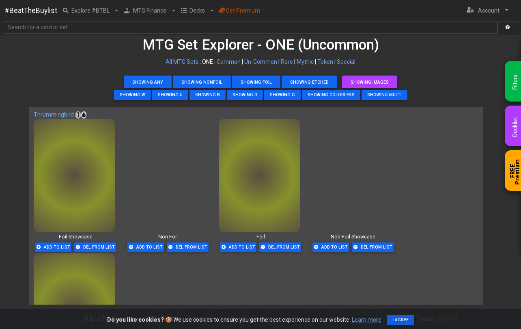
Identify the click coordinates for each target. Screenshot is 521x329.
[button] (90, 10)
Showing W (132, 94)
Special (346, 61)
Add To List (53, 247)
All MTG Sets (182, 61)
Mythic (305, 61)
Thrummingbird (54, 114)
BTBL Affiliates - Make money (204, 319)
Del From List (95, 247)
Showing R (245, 94)
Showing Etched (309, 82)
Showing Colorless (331, 94)
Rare (287, 61)
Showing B (207, 94)
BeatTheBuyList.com (116, 319)
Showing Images (370, 82)
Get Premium (239, 10)
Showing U (170, 94)
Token (325, 61)
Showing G (282, 94)
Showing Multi (384, 94)
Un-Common (260, 61)
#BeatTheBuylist (30, 10)
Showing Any (147, 82)
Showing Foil (256, 82)
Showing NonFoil (201, 82)
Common (229, 61)
